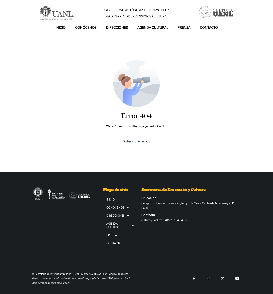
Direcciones (117, 215)
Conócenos (117, 207)
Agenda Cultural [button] (152, 28)
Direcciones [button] (117, 28)
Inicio (60, 28)
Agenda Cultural (120, 225)
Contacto (209, 28)
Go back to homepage (136, 141)
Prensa (184, 28)
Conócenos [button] (85, 28)
